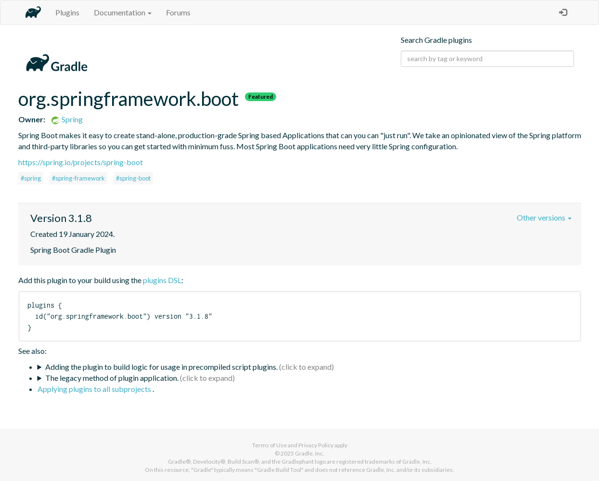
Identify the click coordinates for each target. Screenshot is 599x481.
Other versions (544, 217)
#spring (31, 178)
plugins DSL (162, 280)
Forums (178, 12)
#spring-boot (133, 178)
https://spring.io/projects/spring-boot (80, 162)
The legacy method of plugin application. (111, 377)
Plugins (67, 12)
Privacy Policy (315, 445)
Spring (67, 119)
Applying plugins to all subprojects (95, 388)
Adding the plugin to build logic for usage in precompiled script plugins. (161, 366)
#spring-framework (78, 178)
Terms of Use (269, 445)
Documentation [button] (123, 12)
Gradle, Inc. (309, 453)
